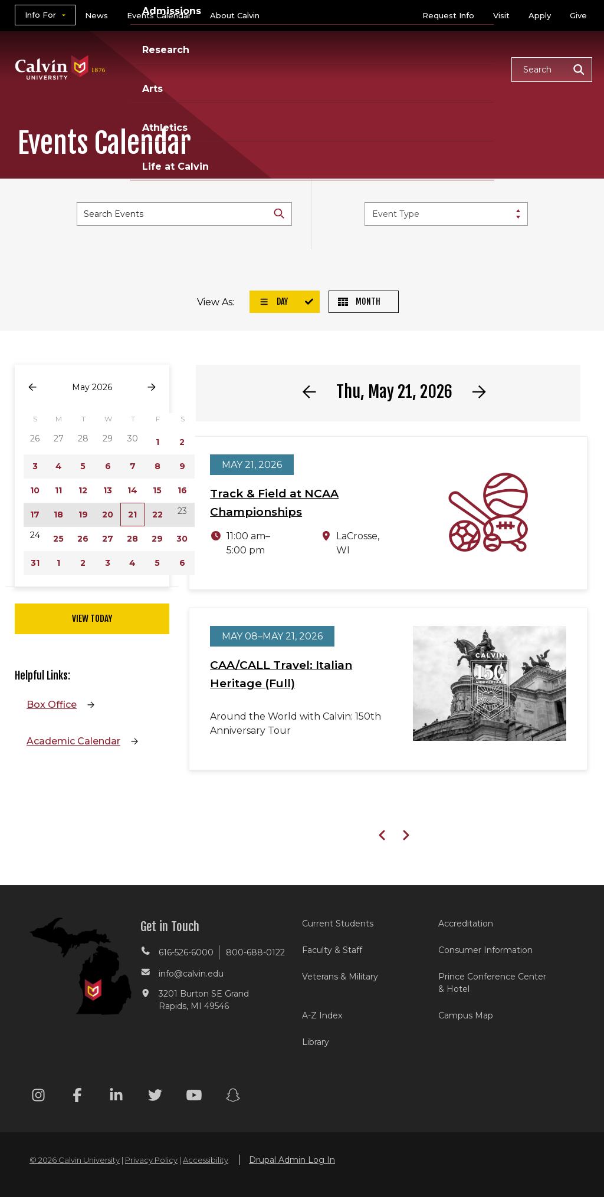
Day (273, 301)
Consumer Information (485, 950)
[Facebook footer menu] (77, 1097)
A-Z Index (322, 1015)
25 (58, 538)
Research (165, 49)
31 (35, 563)
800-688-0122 (255, 952)
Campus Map (465, 1015)
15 (157, 490)
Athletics (165, 127)
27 (107, 538)
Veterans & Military (340, 976)
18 (58, 514)
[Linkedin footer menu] (116, 1097)
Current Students (337, 923)
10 (35, 490)
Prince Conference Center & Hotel (492, 982)
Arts (152, 88)
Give (578, 15)
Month (359, 301)
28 (132, 538)
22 (157, 514)
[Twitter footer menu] (155, 1097)
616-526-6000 (186, 952)
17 (35, 514)
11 (58, 490)
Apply (539, 15)
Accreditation (465, 923)
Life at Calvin (175, 166)
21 (132, 514)
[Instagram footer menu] (38, 1097)
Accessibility (205, 1160)
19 (83, 514)
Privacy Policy (151, 1160)
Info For (40, 14)
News (96, 15)
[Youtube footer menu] (194, 1097)
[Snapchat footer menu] (233, 1097)
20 (107, 514)
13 (107, 490)
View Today (92, 618)
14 (132, 490)
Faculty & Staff (332, 950)
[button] (551, 69)
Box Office (52, 704)
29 (157, 538)
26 (82, 538)
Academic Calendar (73, 741)
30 (182, 538)
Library (315, 1042)
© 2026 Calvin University (74, 1160)
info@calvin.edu (191, 973)
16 (182, 490)
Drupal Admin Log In (292, 1160)
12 (82, 490)
